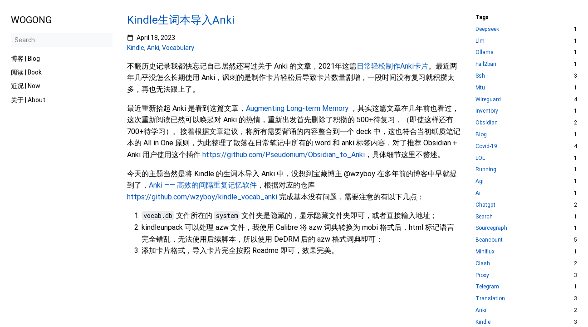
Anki (153, 47)
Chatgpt (485, 205)
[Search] (62, 40)
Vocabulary (178, 47)
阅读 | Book (26, 72)
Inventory (486, 111)
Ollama (484, 52)
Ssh (480, 76)
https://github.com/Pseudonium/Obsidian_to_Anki (283, 154)
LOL (480, 158)
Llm (480, 41)
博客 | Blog (25, 58)
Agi (479, 181)
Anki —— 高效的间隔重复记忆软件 (203, 185)
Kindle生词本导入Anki (181, 20)
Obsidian (486, 123)
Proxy (482, 275)
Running (485, 170)
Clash (482, 264)
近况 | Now (25, 85)
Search (484, 217)
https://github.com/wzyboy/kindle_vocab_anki (202, 197)
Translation (490, 299)
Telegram (487, 287)
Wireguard (488, 100)
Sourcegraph (491, 228)
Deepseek (487, 29)
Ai (477, 193)
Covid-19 (486, 146)
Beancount (489, 240)
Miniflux (485, 252)
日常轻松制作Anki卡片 (392, 66)
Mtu (480, 88)
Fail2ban (485, 64)
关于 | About (28, 100)
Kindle (135, 47)
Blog (481, 135)
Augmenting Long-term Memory (297, 108)
